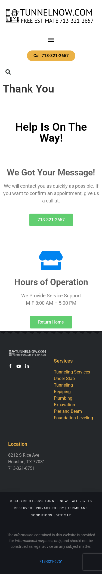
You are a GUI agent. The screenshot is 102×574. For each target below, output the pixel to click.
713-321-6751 (51, 561)
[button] (51, 40)
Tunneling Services (72, 372)
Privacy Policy (50, 508)
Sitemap (63, 515)
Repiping (62, 391)
